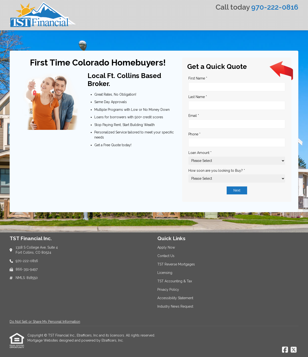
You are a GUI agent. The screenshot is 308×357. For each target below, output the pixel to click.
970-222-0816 (274, 7)
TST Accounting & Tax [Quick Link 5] (174, 281)
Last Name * (197, 97)
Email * (193, 116)
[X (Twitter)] (294, 350)
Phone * (194, 134)
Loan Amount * (200, 153)
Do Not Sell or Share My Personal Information (45, 322)
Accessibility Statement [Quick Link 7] (175, 298)
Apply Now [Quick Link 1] (166, 247)
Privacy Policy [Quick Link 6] (168, 289)
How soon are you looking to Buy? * (216, 170)
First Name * (197, 78)
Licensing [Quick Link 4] (164, 273)
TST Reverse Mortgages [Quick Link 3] (176, 264)
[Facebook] (285, 350)
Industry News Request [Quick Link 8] (175, 306)
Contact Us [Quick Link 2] (165, 256)
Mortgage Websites (43, 340)
